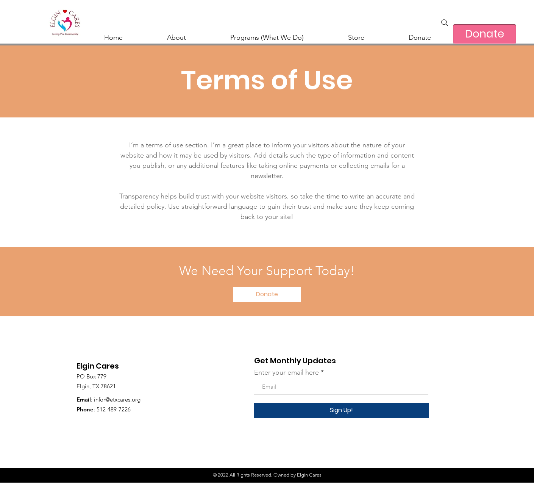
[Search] (445, 23)
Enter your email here (286, 372)
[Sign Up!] (341, 410)
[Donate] (484, 34)
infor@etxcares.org (117, 399)
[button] (267, 294)
